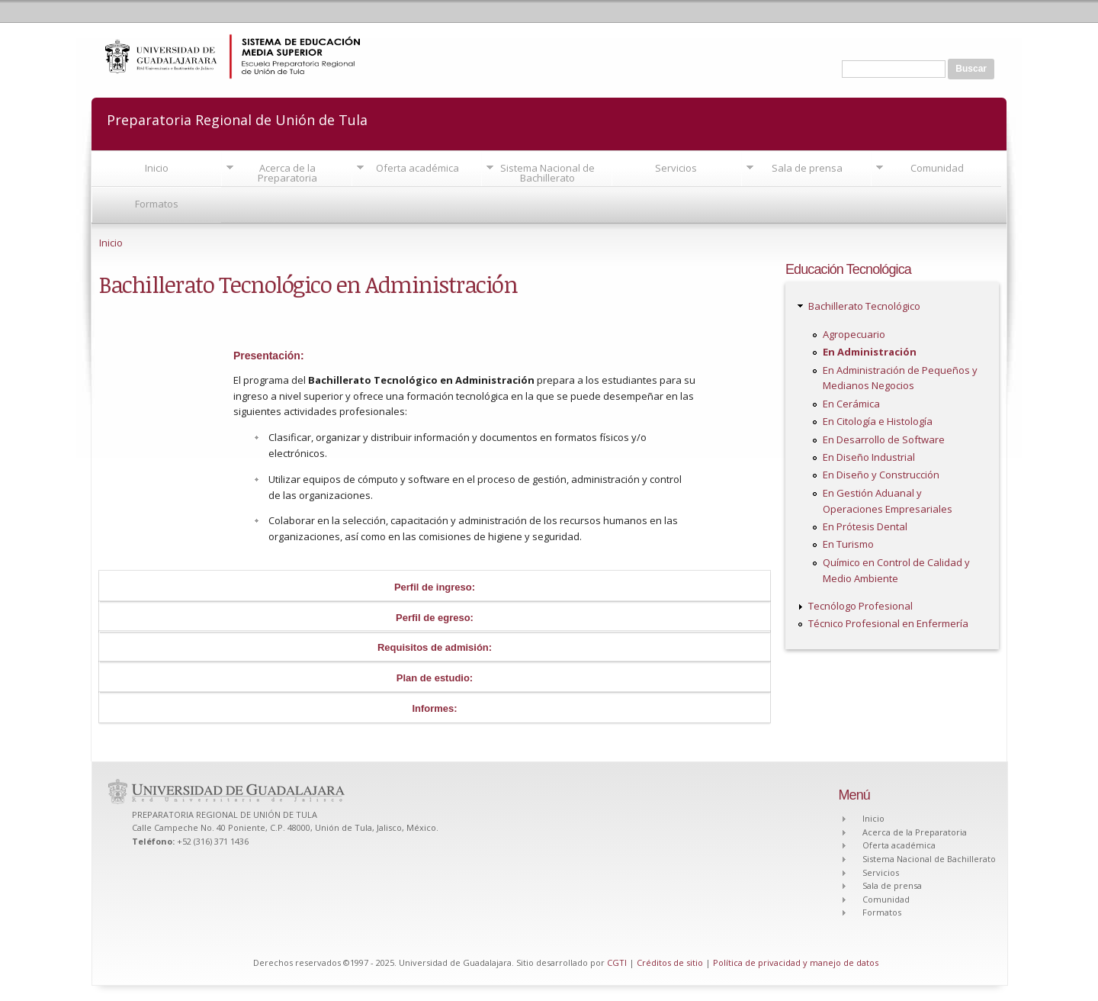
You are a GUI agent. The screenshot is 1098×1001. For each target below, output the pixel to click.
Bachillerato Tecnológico (864, 306)
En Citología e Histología (878, 421)
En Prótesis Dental (865, 526)
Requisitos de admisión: (434, 647)
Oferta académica (417, 168)
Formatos (156, 204)
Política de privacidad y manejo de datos (795, 962)
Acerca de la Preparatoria (287, 173)
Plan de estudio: (434, 678)
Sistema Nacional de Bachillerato (547, 173)
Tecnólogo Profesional (860, 606)
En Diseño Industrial (869, 457)
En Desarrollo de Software (884, 439)
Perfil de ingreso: (434, 587)
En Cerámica (851, 403)
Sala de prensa (807, 168)
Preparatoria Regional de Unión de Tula (237, 119)
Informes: (434, 708)
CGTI (617, 962)
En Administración (870, 352)
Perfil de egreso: (435, 617)
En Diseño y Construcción (881, 474)
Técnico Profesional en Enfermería (888, 623)
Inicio (157, 168)
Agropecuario (854, 334)
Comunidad (937, 168)
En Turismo (848, 544)
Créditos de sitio (670, 962)
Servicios (676, 168)
